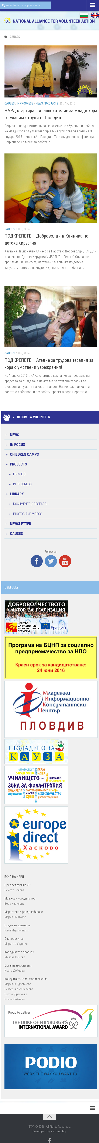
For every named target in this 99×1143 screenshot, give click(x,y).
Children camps (24, 454)
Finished (19, 474)
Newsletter (20, 523)
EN (95, 15)
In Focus (17, 444)
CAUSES (9, 103)
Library (17, 494)
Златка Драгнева (15, 994)
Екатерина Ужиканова (18, 989)
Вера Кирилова (14, 903)
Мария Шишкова (15, 917)
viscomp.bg (58, 1131)
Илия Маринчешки (16, 930)
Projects (51, 103)
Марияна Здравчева (17, 984)
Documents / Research (30, 504)
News (39, 103)
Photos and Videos (27, 514)
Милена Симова (14, 957)
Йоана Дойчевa (14, 971)
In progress (25, 103)
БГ (84, 15)
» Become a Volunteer (27, 417)
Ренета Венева (14, 890)
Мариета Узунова (16, 944)
